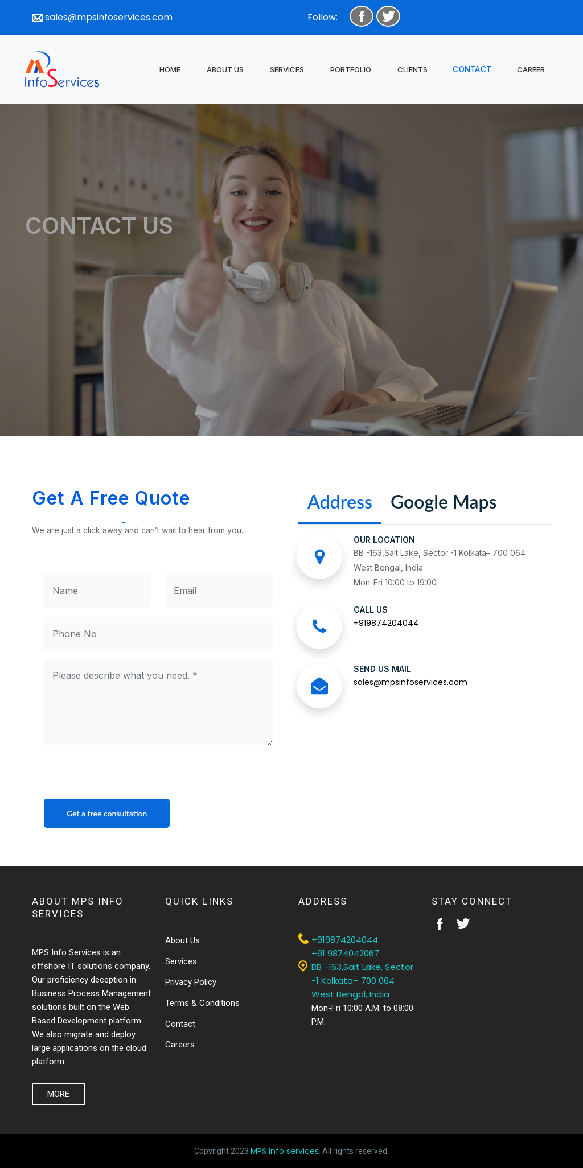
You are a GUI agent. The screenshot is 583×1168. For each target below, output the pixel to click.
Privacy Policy (190, 982)
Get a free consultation (107, 813)
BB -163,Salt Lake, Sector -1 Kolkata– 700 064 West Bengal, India (362, 980)
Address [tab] (339, 501)
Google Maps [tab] (444, 501)
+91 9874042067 (345, 953)
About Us (182, 940)
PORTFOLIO (350, 69)
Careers (180, 1044)
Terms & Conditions (202, 1003)
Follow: (322, 17)
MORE (58, 1094)
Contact (180, 1024)
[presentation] (130, 776)
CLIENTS (412, 69)
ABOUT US (225, 69)
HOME (169, 69)
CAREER (531, 69)
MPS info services (285, 1151)
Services (181, 961)
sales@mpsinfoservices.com (102, 17)
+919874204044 (386, 623)
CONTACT (472, 69)
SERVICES (287, 69)
